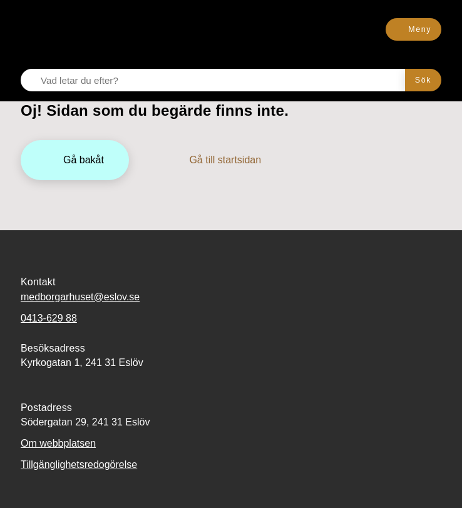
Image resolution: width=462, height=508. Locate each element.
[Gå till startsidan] (216, 160)
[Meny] (413, 29)
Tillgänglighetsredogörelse (79, 464)
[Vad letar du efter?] (220, 80)
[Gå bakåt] (75, 160)
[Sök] (423, 80)
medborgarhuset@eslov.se (80, 297)
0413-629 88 (49, 318)
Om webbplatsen (58, 443)
